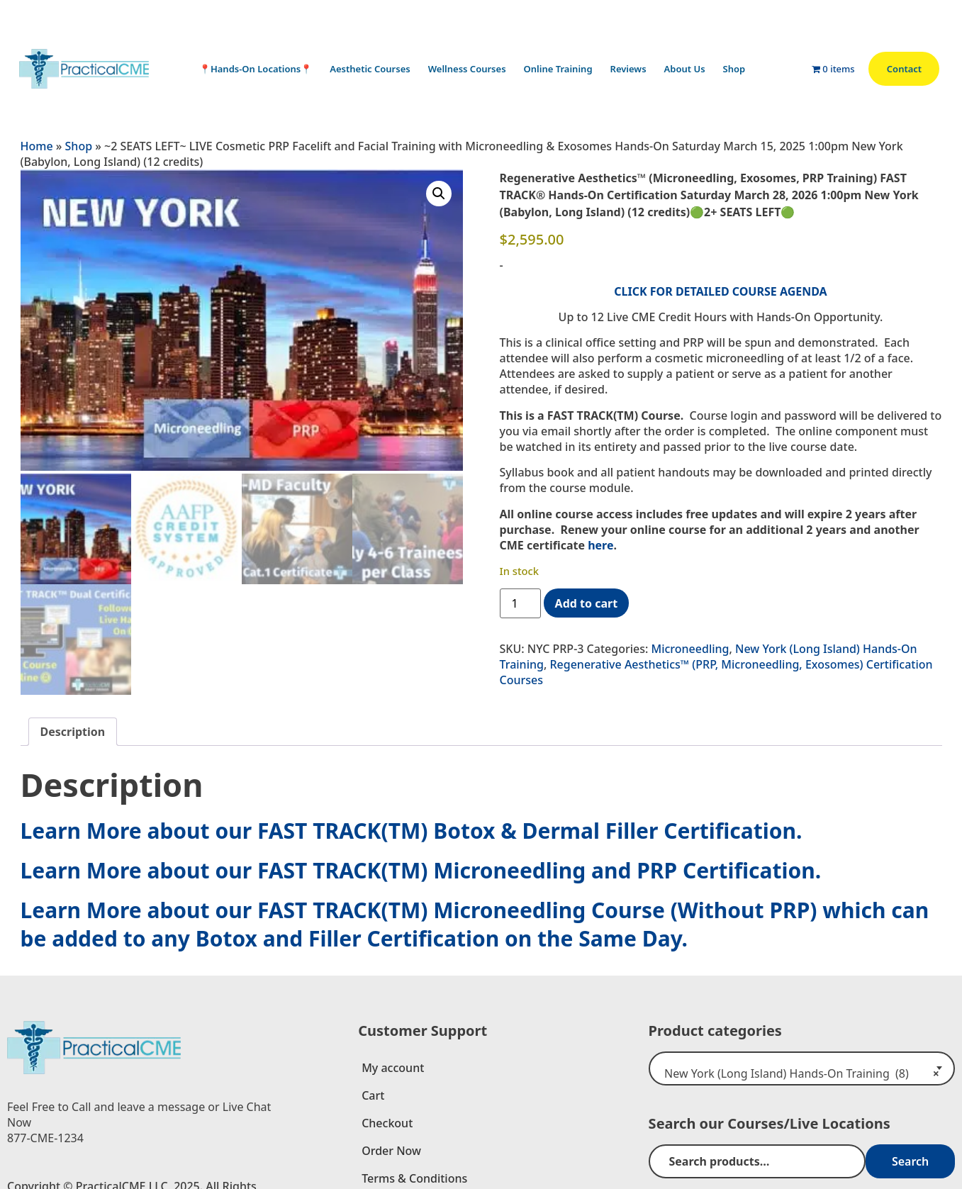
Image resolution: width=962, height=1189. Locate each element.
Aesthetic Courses (373, 69)
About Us (688, 69)
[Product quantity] (520, 603)
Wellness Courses (470, 69)
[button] (439, 193)
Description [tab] (73, 729)
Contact (904, 68)
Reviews (632, 69)
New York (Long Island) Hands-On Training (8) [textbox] (797, 1071)
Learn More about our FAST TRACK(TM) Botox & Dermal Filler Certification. (411, 827)
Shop (738, 69)
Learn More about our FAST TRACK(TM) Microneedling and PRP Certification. (421, 867)
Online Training (562, 69)
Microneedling (690, 649)
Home (37, 146)
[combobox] (802, 1066)
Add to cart (586, 603)
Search (915, 1158)
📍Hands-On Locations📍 (259, 69)
